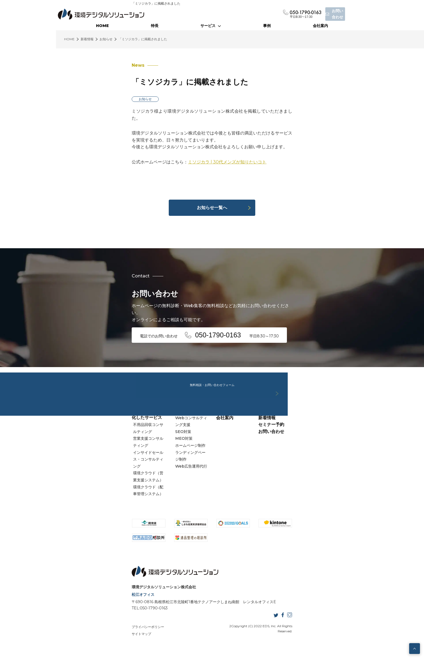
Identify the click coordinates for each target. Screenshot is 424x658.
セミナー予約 (300, 446)
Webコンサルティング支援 (171, 439)
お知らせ (88, 99)
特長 (154, 25)
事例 (267, 25)
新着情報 (295, 439)
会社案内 (320, 25)
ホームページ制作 (163, 460)
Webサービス (159, 432)
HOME (102, 25)
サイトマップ (140, 636)
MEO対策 (156, 453)
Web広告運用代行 (164, 473)
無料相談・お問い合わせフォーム (212, 367)
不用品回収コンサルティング (102, 439)
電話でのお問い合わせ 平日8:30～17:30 (157, 327)
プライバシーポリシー (91, 636)
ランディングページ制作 (169, 467)
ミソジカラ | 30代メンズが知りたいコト (170, 148)
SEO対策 (156, 446)
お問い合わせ (300, 452)
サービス (210, 25)
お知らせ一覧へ (212, 207)
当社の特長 (227, 432)
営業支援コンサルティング (100, 446)
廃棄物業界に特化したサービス (105, 432)
